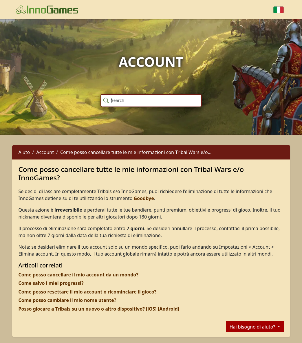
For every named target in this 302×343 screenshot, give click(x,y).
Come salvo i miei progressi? (51, 283)
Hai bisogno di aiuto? (253, 327)
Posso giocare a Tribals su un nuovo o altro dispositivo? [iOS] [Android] (99, 309)
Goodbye (144, 198)
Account (45, 152)
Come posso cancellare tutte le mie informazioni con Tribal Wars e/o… (135, 152)
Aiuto (24, 152)
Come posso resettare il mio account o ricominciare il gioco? (88, 292)
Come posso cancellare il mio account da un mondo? (78, 275)
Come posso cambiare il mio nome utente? (67, 300)
